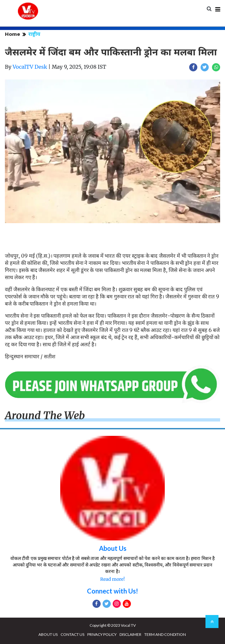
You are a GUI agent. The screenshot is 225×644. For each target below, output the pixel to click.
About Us (112, 548)
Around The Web (45, 415)
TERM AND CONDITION (165, 634)
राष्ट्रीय (34, 34)
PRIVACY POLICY (102, 634)
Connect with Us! (112, 591)
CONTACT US (72, 634)
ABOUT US (48, 634)
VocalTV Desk (30, 67)
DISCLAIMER (130, 634)
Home (12, 34)
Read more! (112, 579)
